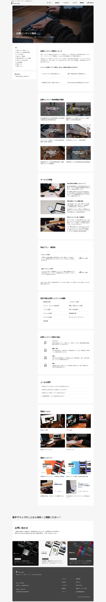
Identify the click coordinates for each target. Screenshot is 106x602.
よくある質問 (19, 62)
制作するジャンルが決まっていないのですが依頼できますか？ (56, 386)
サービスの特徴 (19, 54)
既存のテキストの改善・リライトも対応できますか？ (54, 392)
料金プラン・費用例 (20, 56)
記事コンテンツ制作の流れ (22, 60)
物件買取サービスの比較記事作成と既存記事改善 (78, 162)
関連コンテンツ (19, 66)
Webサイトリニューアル (46, 449)
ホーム (17, 30)
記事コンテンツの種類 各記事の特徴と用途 (77, 476)
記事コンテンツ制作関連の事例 (23, 52)
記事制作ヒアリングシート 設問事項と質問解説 (52, 476)
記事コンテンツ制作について (22, 50)
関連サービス (19, 64)
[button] (65, 386)
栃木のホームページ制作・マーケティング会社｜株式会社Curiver (29, 574)
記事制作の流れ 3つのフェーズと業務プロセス (52, 496)
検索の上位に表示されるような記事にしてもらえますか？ (55, 389)
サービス (23, 30)
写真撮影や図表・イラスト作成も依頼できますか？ (53, 396)
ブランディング (70, 449)
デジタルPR (69, 430)
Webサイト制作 (44, 430)
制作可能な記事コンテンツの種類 (23, 58)
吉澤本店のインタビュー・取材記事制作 (76, 140)
